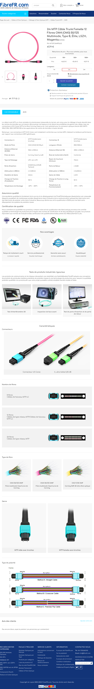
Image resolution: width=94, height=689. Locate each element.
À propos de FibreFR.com (64, 650)
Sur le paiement (61, 653)
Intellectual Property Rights (65, 667)
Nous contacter (43, 665)
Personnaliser (44, 13)
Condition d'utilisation (63, 661)
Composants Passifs (6, 672)
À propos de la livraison (64, 659)
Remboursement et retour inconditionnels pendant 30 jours (70, 93)
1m (54, 69)
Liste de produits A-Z (26, 662)
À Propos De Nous (79, 13)
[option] (10, 77)
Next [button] (43, 77)
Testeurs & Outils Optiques (9, 674)
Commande (41, 655)
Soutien (53, 13)
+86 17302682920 (83, 650)
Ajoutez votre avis (86, 621)
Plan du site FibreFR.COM (27, 665)
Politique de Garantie (45, 658)
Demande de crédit (62, 656)
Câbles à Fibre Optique (26, 671)
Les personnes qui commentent (38, 629)
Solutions (33, 13)
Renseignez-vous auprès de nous (78, 75)
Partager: (5, 98)
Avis (24, 112)
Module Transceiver (25, 668)
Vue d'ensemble (11, 112)
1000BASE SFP (4, 660)
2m (69, 69)
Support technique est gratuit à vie (62, 95)
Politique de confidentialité (65, 664)
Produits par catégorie (26, 659)
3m (84, 69)
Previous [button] (2, 77)
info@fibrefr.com (85, 653)
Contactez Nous (64, 13)
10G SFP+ (3, 657)
